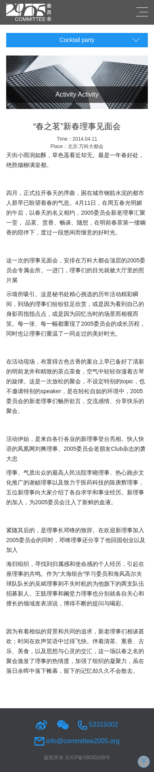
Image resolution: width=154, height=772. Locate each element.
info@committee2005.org (77, 740)
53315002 (98, 724)
